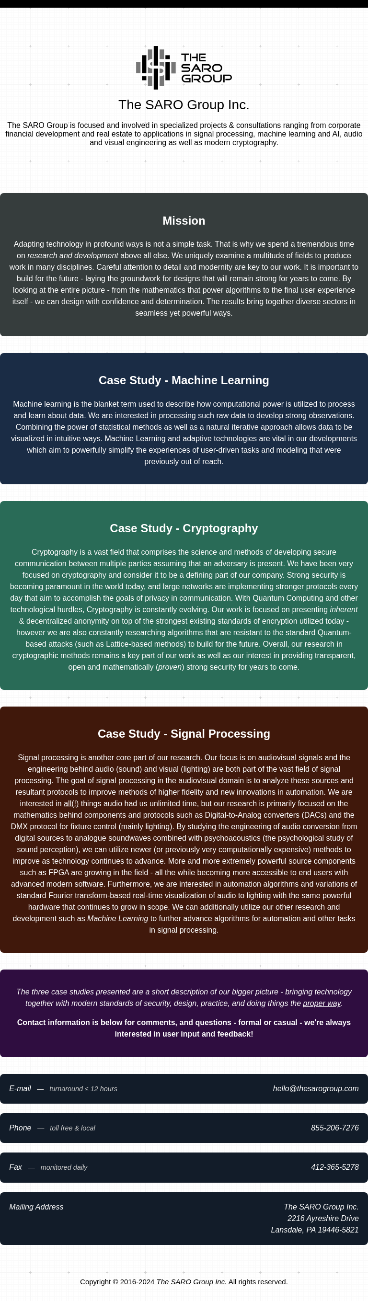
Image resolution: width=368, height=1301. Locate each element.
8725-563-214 (335, 1167)
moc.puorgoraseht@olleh (316, 1088)
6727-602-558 (335, 1128)
